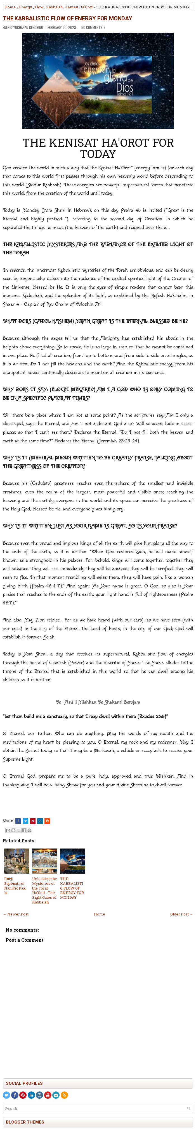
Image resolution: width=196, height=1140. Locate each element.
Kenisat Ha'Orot (79, 6)
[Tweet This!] (25, 821)
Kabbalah (54, 6)
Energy (25, 6)
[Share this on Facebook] (18, 821)
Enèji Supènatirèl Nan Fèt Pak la (15, 885)
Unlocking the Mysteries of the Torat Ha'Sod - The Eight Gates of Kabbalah (44, 890)
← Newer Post (16, 914)
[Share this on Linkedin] (40, 821)
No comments (91, 27)
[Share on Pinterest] (33, 821)
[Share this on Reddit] (47, 821)
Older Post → (181, 914)
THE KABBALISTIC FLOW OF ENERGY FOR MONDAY (67, 18)
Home (10, 6)
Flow (39, 6)
